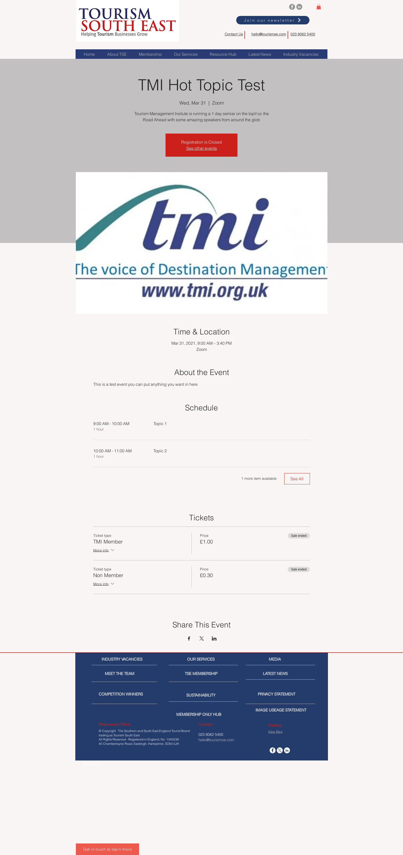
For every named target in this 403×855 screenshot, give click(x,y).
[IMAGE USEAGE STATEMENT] (282, 710)
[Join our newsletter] (272, 20)
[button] (318, 7)
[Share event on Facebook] (189, 638)
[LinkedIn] (299, 7)
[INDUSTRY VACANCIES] (123, 659)
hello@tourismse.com (268, 34)
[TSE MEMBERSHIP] (202, 673)
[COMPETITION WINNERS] (122, 694)
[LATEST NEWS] (282, 673)
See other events (201, 148)
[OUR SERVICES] (203, 659)
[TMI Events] (109, 764)
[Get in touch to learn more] (107, 849)
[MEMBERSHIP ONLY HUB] (203, 714)
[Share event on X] (201, 638)
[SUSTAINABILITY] (203, 695)
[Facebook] (292, 7)
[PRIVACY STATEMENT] (285, 694)
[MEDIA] (290, 659)
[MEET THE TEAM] (128, 673)
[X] (280, 750)
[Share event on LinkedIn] (214, 638)
